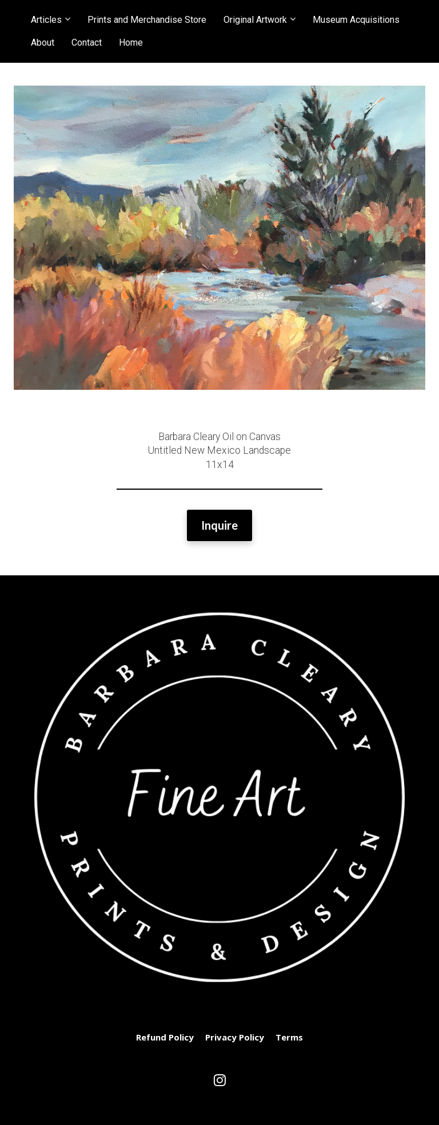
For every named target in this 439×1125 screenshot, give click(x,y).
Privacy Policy (234, 1037)
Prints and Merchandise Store (146, 19)
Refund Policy (165, 1037)
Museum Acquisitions (356, 19)
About (42, 42)
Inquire (219, 525)
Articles (46, 19)
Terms (289, 1037)
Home (131, 42)
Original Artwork (255, 19)
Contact (86, 42)
